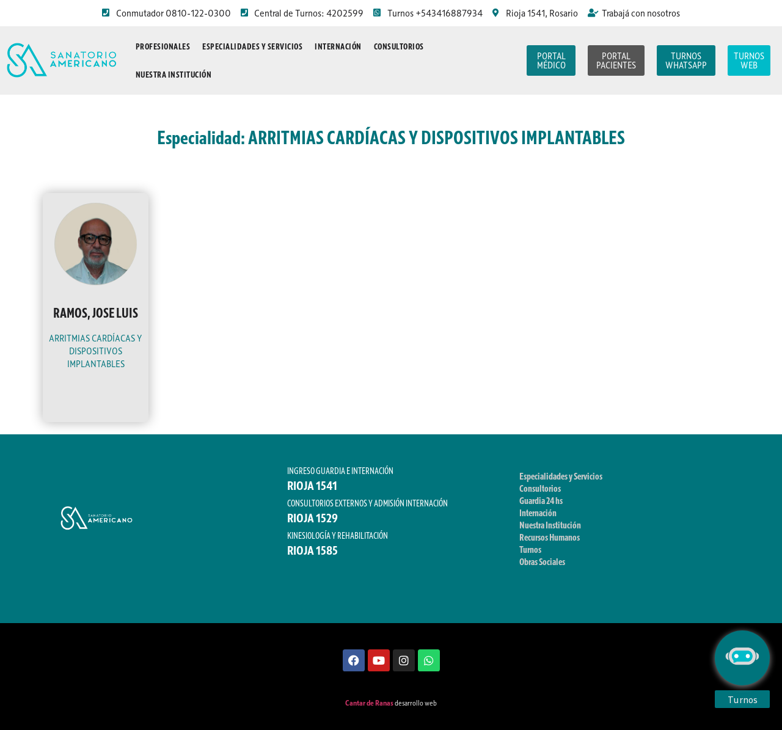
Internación (338, 46)
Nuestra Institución (174, 74)
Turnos (530, 549)
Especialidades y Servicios (252, 46)
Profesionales (163, 46)
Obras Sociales (542, 561)
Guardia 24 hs (541, 500)
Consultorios (399, 46)
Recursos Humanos (549, 537)
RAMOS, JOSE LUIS (95, 312)
